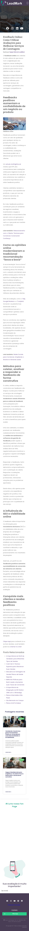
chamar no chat (15, 647)
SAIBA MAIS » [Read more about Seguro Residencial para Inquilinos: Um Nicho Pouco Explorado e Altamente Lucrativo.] (8, 791)
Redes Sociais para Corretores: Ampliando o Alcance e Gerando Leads (13, 357)
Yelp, (24, 299)
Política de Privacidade (14, 905)
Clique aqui (7, 641)
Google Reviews (8, 301)
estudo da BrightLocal (13, 164)
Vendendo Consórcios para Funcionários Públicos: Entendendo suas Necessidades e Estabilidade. (12, 734)
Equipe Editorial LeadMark (17, 52)
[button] (27, 3)
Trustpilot (20, 301)
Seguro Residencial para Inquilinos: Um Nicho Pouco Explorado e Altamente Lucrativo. (14, 774)
